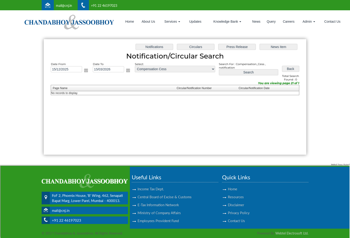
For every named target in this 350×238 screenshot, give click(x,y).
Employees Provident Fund (158, 215)
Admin (309, 21)
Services (172, 21)
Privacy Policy (239, 207)
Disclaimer (236, 199)
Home (129, 21)
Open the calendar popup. (88, 71)
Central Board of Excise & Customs (165, 191)
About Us (148, 21)
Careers (289, 21)
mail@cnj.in (64, 5)
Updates (195, 21)
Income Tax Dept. (151, 183)
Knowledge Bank (227, 21)
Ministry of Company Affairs (159, 207)
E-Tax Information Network (158, 199)
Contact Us (332, 21)
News (256, 21)
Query (271, 21)
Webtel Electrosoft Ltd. (291, 233)
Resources (236, 191)
